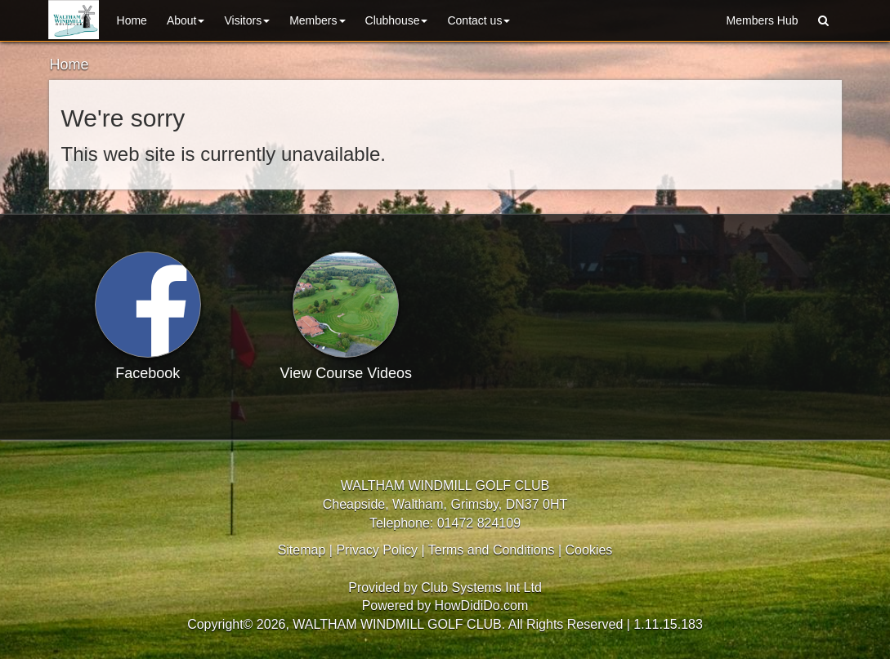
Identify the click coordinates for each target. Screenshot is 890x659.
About (186, 20)
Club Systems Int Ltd (481, 587)
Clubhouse (396, 20)
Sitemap (302, 550)
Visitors (247, 20)
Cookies (589, 550)
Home (132, 20)
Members (317, 20)
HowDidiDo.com (482, 605)
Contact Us (478, 20)
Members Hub (762, 20)
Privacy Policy (377, 550)
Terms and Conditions (491, 550)
